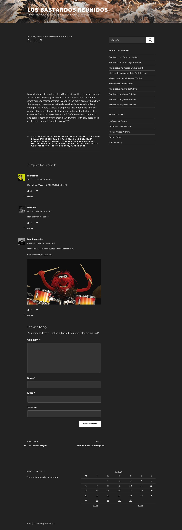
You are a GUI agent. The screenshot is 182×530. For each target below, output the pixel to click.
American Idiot (45, 139)
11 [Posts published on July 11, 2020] (142, 486)
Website (31, 407)
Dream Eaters (127, 83)
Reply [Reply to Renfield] (30, 228)
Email (31, 393)
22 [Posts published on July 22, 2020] (108, 495)
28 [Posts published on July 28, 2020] (97, 500)
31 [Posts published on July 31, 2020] (130, 500)
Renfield (68, 37)
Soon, (46, 254)
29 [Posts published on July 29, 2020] (108, 500)
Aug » (140, 505)
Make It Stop (78, 146)
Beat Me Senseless (53, 141)
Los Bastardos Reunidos (67, 10)
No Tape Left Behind (128, 57)
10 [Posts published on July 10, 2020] (130, 486)
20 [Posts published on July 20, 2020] (86, 495)
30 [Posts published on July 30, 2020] (119, 500)
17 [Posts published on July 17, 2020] (131, 490)
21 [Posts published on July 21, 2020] (97, 495)
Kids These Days (60, 146)
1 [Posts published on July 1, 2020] (107, 481)
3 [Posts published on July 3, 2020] (130, 481)
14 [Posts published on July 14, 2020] (97, 490)
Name (31, 378)
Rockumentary (115, 142)
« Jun (95, 505)
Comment (33, 339)
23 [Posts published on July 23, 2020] (119, 495)
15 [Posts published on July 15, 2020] (108, 490)
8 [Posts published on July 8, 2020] (108, 486)
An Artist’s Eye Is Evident (130, 62)
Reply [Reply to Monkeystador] (30, 315)
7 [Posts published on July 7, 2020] (97, 486)
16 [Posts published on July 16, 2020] (119, 490)
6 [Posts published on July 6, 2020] (86, 486)
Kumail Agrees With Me (131, 78)
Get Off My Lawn (56, 144)
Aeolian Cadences (41, 137)
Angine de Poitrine (129, 89)
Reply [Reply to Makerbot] (30, 196)
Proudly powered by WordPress (40, 523)
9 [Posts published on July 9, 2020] (119, 486)
